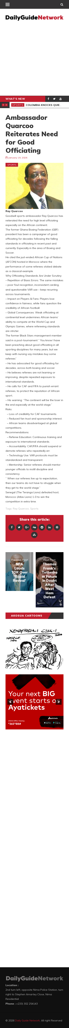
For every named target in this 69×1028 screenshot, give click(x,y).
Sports (18, 105)
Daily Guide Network (27, 1020)
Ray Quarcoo (21, 508)
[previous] (10, 702)
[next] (59, 702)
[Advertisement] (34, 59)
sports (34, 508)
